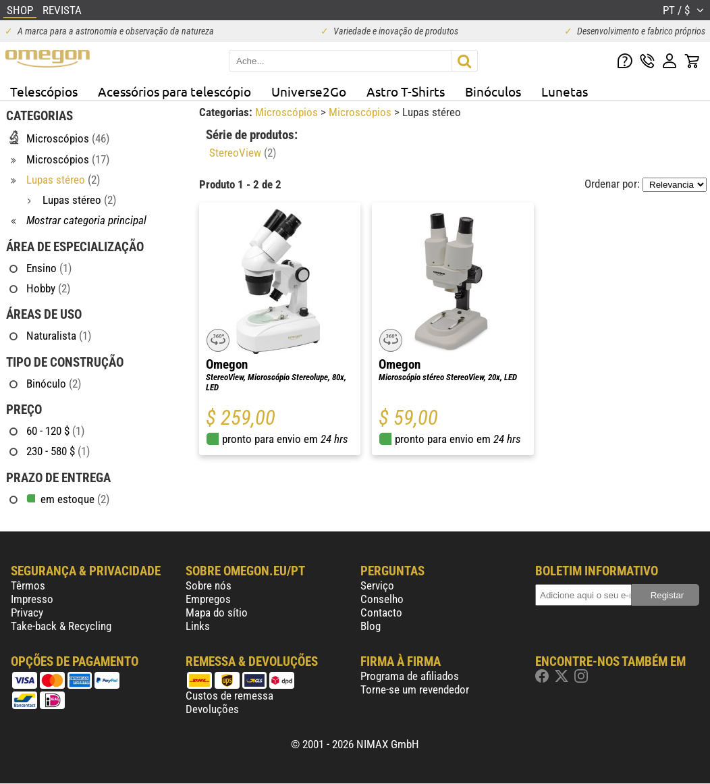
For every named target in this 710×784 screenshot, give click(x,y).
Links (198, 626)
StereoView (242, 152)
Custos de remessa (229, 695)
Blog (370, 626)
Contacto (381, 612)
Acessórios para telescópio (174, 91)
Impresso (32, 599)
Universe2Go (308, 91)
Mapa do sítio (217, 612)
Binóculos (493, 91)
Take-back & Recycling (61, 626)
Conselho (382, 599)
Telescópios (44, 91)
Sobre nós (208, 585)
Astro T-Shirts (405, 91)
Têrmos (28, 585)
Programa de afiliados (409, 676)
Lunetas (564, 91)
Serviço (377, 585)
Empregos (208, 599)
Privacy (27, 612)
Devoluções (212, 709)
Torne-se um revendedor (414, 689)
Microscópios (288, 112)
